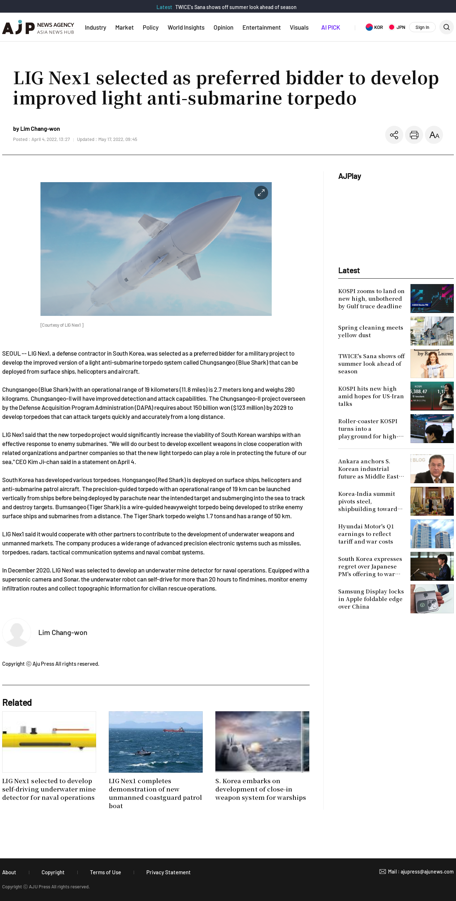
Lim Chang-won (62, 632)
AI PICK (330, 27)
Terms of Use (105, 872)
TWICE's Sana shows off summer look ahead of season (236, 7)
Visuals (299, 27)
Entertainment (261, 27)
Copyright (53, 872)
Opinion (223, 27)
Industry (95, 27)
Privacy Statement (168, 872)
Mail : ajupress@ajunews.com (421, 871)
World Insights (186, 27)
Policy (151, 27)
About (9, 872)
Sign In (422, 27)
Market (124, 27)
